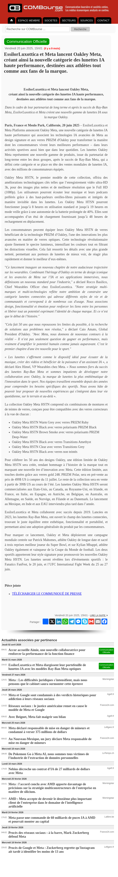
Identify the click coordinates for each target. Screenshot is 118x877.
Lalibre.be (109, 817)
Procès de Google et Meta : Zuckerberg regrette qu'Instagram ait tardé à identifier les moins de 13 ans (52, 849)
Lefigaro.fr (109, 727)
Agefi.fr (110, 694)
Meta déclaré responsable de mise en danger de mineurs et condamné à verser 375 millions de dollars (49, 730)
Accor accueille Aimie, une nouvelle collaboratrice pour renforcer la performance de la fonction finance (47, 652)
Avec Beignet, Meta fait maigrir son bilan (37, 717)
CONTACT (103, 20)
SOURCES (86, 20)
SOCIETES (50, 20)
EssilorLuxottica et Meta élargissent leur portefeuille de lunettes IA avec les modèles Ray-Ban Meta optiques (47, 667)
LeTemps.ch (108, 753)
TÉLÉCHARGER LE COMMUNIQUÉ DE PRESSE (47, 594)
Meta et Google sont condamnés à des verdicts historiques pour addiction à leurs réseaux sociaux (52, 697)
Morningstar (108, 679)
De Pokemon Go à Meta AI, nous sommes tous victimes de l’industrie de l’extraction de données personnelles (49, 756)
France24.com (107, 705)
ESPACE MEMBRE (29, 20)
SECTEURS (69, 20)
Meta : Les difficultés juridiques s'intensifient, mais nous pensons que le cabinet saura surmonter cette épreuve (48, 682)
